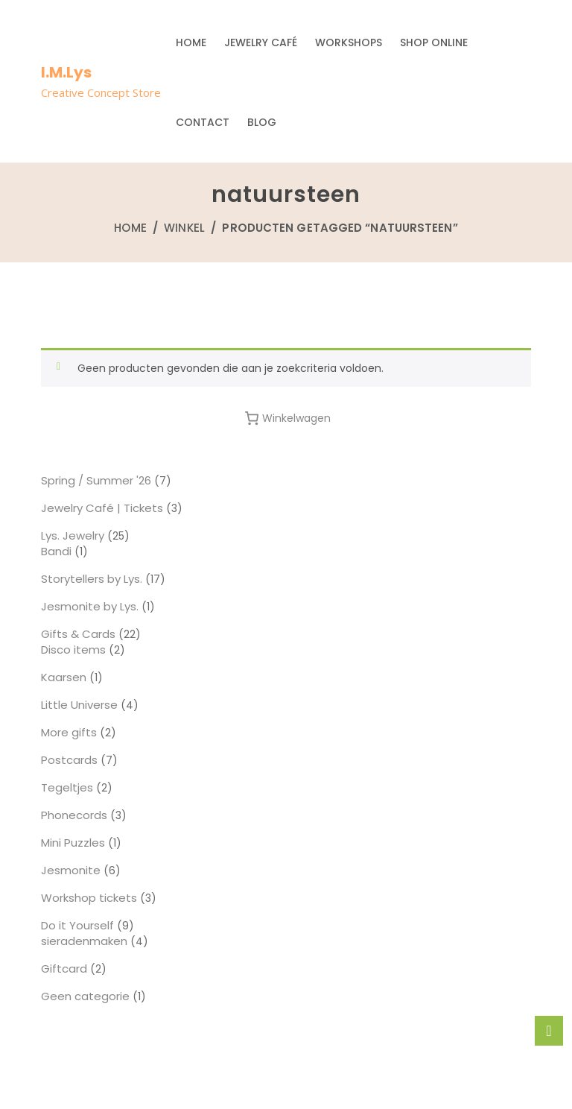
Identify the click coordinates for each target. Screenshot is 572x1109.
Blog (261, 122)
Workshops (348, 42)
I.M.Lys (66, 72)
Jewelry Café (260, 42)
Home (191, 42)
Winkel (184, 228)
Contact (202, 122)
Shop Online (434, 42)
